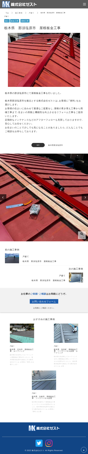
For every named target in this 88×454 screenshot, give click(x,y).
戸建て (31, 13)
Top (7, 13)
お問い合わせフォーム (44, 301)
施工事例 (18, 13)
